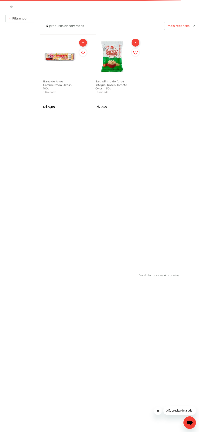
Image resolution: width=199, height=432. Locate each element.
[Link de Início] (13, 6)
